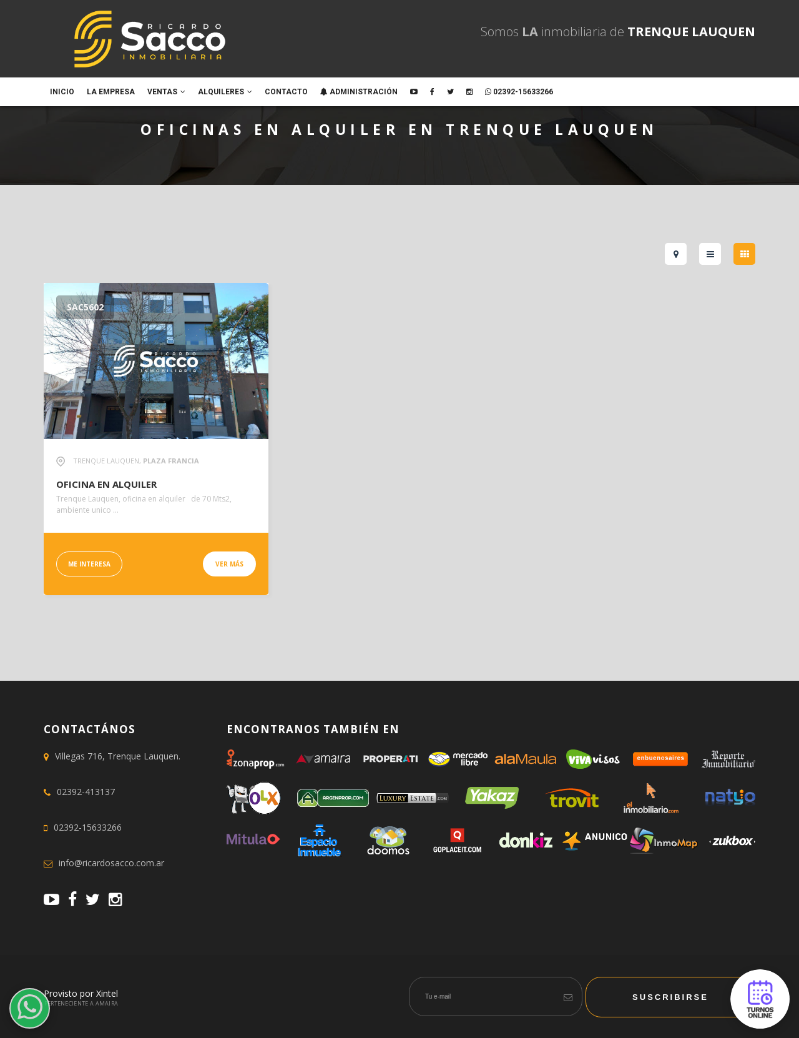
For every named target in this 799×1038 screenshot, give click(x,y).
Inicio (62, 91)
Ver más (229, 564)
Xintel (107, 993)
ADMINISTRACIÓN (359, 91)
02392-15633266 (519, 91)
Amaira (107, 1003)
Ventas (166, 91)
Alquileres (225, 91)
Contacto (286, 91)
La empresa (111, 91)
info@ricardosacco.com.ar (111, 863)
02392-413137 (86, 792)
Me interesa (89, 564)
